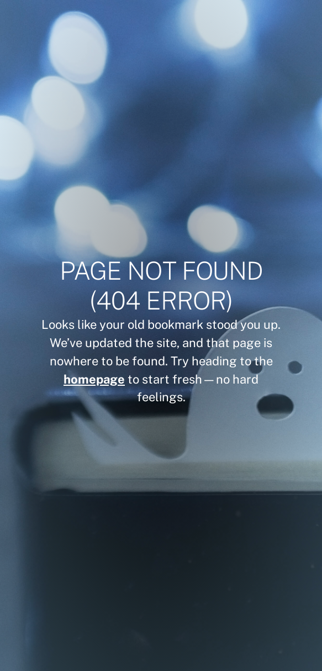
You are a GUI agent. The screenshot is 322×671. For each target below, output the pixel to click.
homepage (94, 379)
